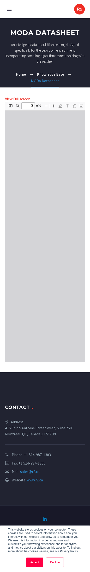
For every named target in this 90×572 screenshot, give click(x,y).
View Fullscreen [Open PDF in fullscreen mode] (17, 98)
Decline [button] (55, 562)
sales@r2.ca (30, 471)
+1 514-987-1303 (37, 454)
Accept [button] (34, 562)
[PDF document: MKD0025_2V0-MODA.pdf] (45, 232)
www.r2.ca (35, 480)
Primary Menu (9, 9)
